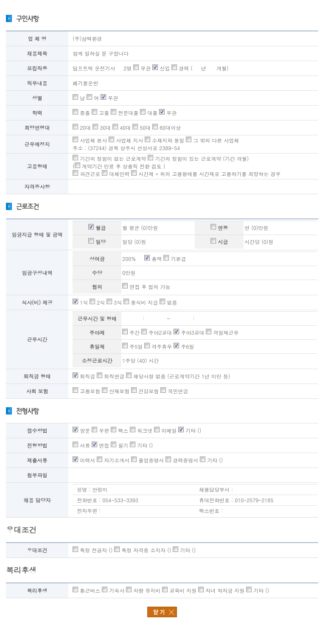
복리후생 (37, 590)
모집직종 (37, 68)
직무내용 (37, 83)
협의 (97, 286)
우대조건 (37, 550)
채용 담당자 (37, 500)
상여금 (97, 258)
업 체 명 (37, 38)
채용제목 (37, 53)
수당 (97, 272)
